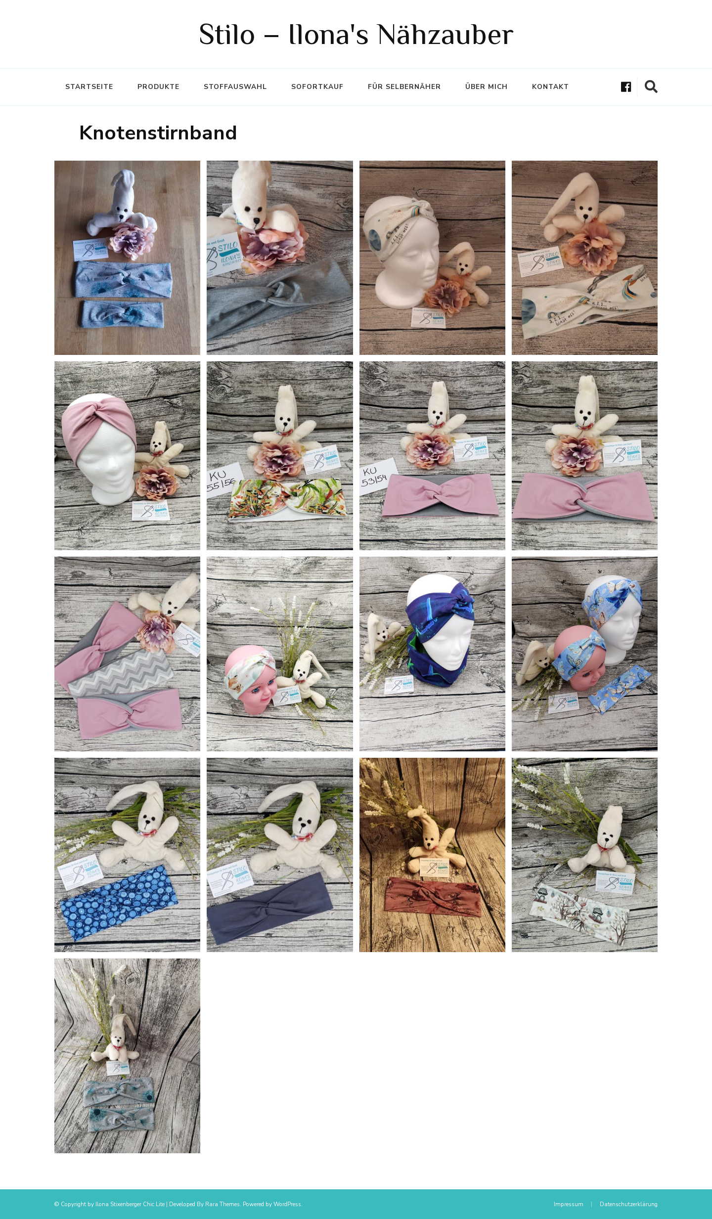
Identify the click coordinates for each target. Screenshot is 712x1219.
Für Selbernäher (404, 86)
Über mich (486, 86)
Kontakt (550, 86)
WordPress (287, 1204)
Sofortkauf (317, 86)
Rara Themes (222, 1204)
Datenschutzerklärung (629, 1204)
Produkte (158, 86)
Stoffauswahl (235, 86)
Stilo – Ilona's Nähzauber (356, 33)
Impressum (568, 1204)
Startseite (89, 86)
